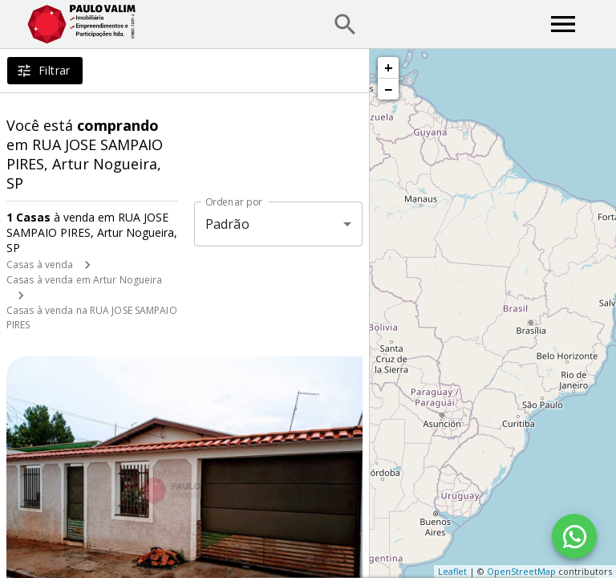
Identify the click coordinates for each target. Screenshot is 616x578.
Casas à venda (39, 264)
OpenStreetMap (521, 571)
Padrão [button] (227, 224)
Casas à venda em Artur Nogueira (84, 280)
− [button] (388, 89)
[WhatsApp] (574, 536)
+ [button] (388, 67)
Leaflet (452, 571)
